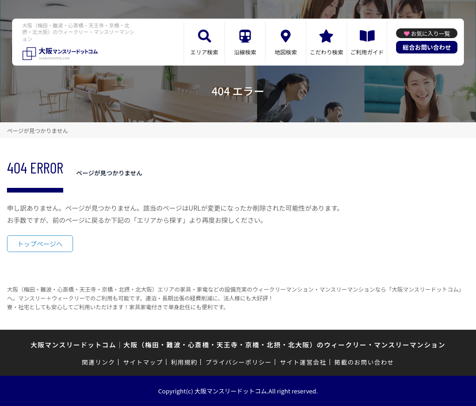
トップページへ (40, 243)
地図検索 (286, 52)
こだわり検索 (326, 52)
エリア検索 (204, 52)
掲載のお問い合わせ (364, 362)
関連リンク (98, 362)
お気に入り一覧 (430, 33)
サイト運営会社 (303, 362)
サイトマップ (143, 362)
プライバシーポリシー (238, 362)
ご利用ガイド (367, 52)
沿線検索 (245, 52)
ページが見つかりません (37, 130)
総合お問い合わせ (427, 47)
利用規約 (184, 362)
